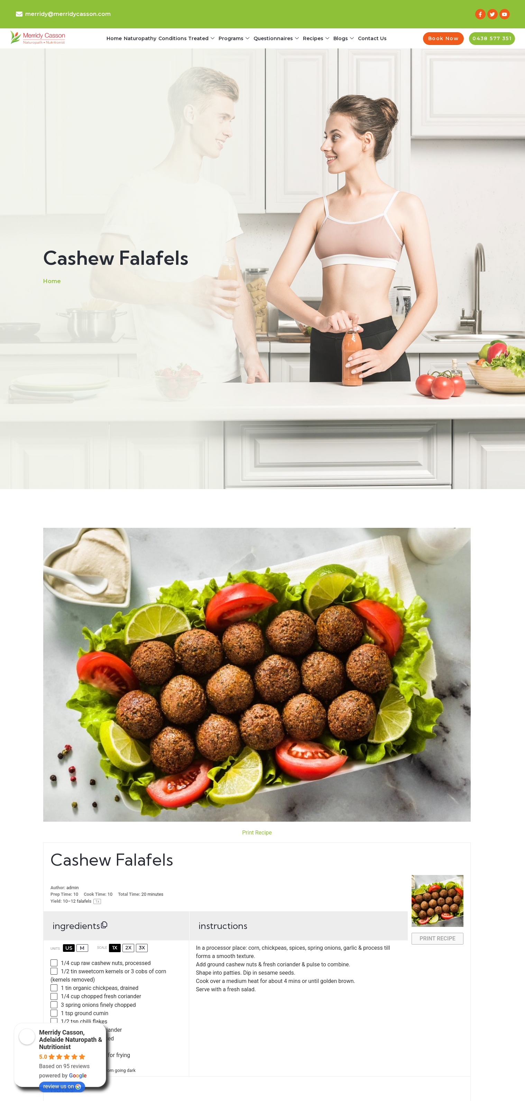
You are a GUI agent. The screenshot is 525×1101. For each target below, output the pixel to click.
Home (114, 38)
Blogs (343, 38)
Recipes (316, 38)
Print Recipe (257, 832)
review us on (62, 1086)
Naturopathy (140, 38)
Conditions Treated (186, 38)
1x (114, 948)
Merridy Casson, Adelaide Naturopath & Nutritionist (70, 1039)
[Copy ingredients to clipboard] (104, 925)
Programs (234, 38)
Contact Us (372, 38)
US (68, 948)
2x (128, 948)
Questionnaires (276, 38)
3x (142, 948)
